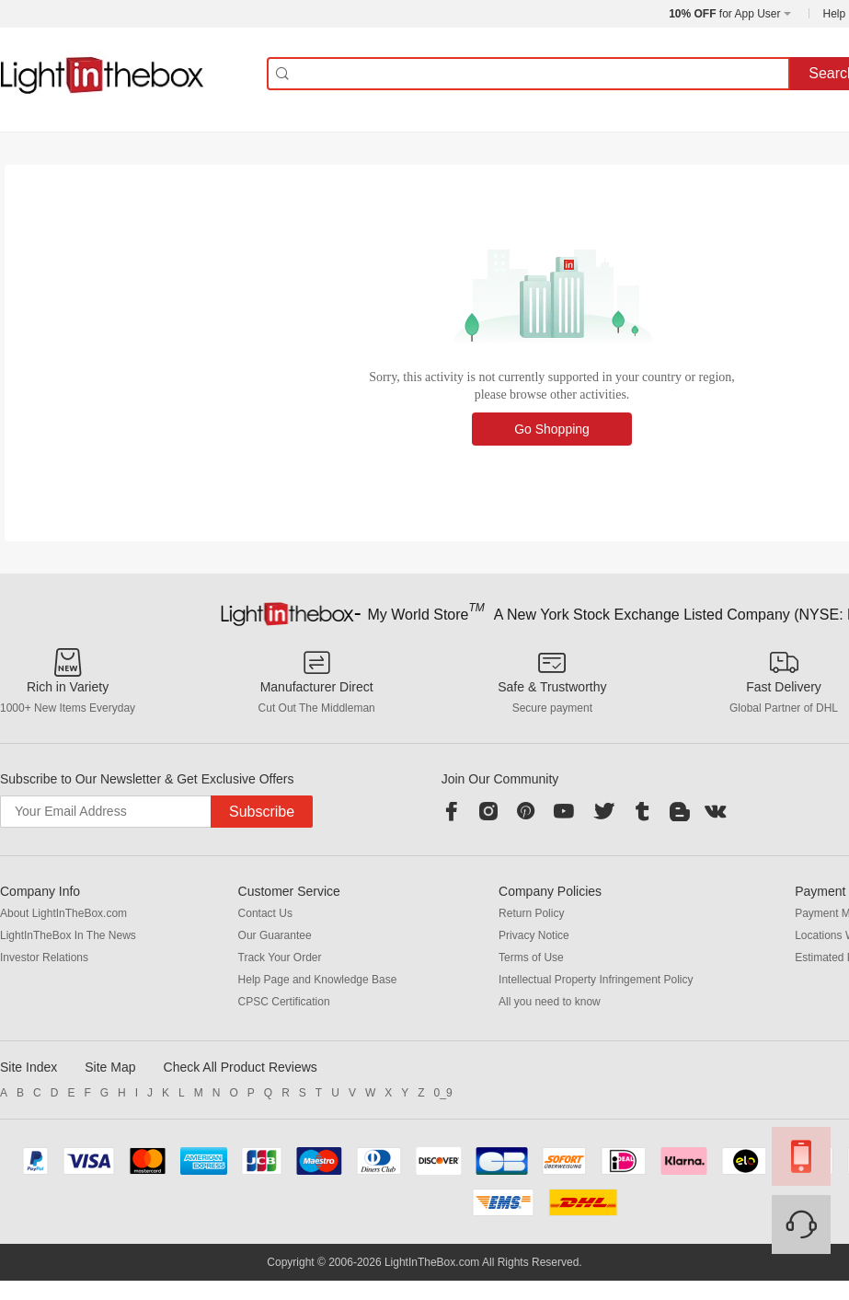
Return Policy (531, 913)
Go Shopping (552, 429)
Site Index (28, 1067)
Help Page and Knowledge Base (317, 979)
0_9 (443, 1092)
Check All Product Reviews (240, 1067)
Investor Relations (44, 957)
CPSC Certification (284, 1001)
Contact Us (265, 913)
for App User (724, 13)
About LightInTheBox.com (63, 913)
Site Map (110, 1067)
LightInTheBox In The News (68, 935)
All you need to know (550, 1001)
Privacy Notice (534, 935)
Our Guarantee (275, 935)
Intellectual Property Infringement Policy (596, 979)
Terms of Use (531, 957)
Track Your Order (280, 957)
